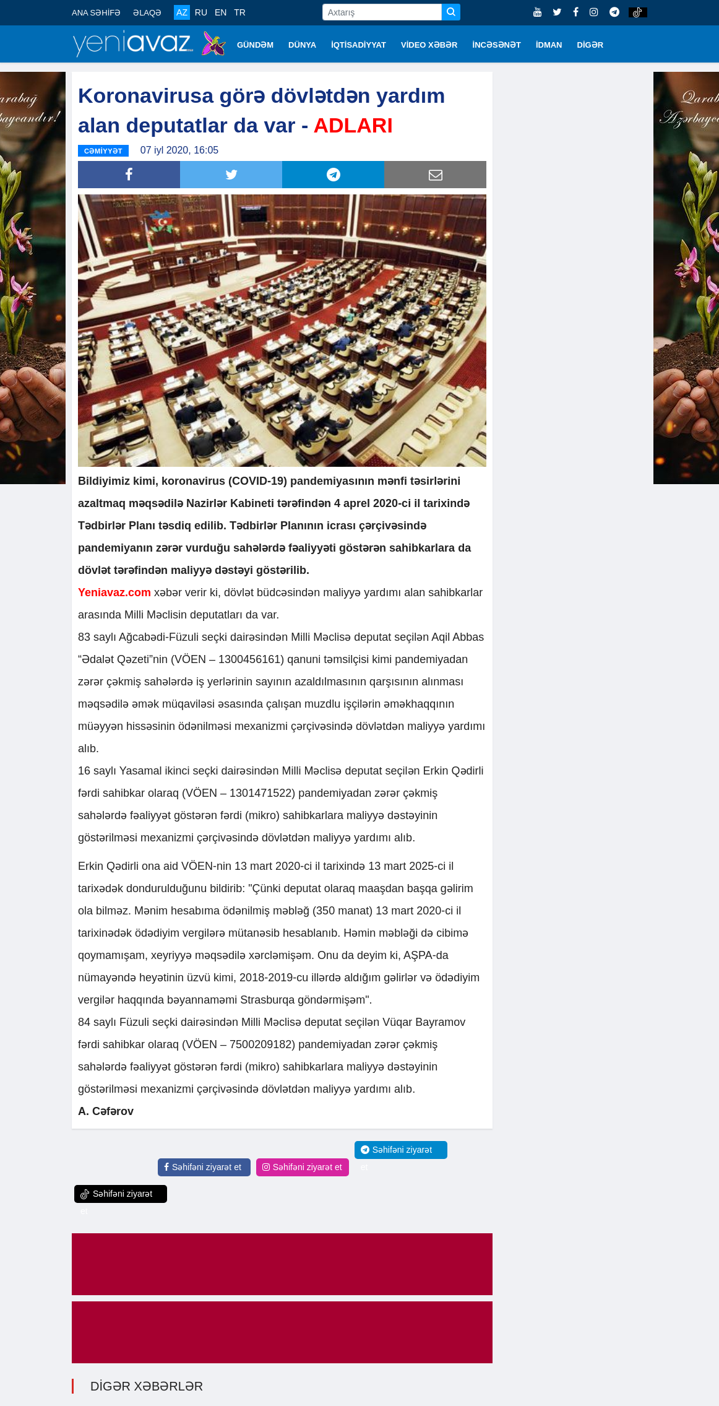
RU (201, 12)
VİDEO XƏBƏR (429, 45)
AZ (181, 12)
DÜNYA (302, 45)
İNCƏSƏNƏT (497, 45)
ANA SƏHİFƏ (96, 12)
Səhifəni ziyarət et (202, 1167)
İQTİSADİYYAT (358, 45)
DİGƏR (590, 45)
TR (240, 12)
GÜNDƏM (255, 45)
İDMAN (549, 45)
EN (220, 12)
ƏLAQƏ (147, 12)
